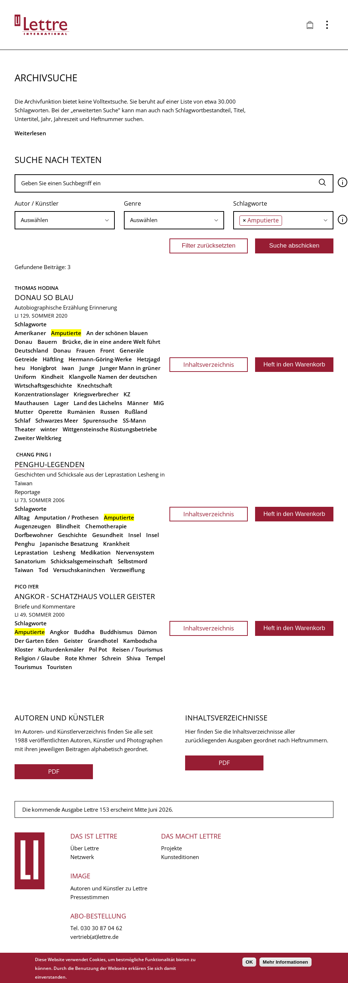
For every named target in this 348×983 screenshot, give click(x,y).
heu (20, 368)
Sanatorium (30, 561)
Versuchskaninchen (79, 570)
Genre (132, 203)
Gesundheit (107, 535)
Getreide (26, 359)
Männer (137, 403)
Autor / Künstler (37, 203)
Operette (50, 411)
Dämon (147, 632)
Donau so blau (44, 297)
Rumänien (81, 411)
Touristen (59, 667)
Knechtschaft (94, 385)
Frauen (85, 350)
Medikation (96, 552)
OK (249, 962)
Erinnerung (103, 307)
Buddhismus (116, 632)
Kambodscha (140, 640)
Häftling (53, 359)
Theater (25, 429)
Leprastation (31, 552)
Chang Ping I (33, 454)
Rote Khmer (81, 658)
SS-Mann (134, 420)
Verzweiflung (127, 570)
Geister (73, 640)
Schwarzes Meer (56, 420)
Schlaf (22, 420)
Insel (134, 535)
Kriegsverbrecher (96, 394)
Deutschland (31, 350)
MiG (158, 403)
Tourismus (28, 667)
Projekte (171, 848)
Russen (110, 411)
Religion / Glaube (37, 658)
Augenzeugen (33, 526)
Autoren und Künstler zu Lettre (108, 888)
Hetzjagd (148, 359)
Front (107, 350)
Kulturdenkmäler (61, 649)
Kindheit (52, 376)
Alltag (22, 517)
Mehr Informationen (285, 962)
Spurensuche (100, 420)
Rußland (136, 411)
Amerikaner (30, 333)
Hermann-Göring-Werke (100, 359)
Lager (61, 403)
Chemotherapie (106, 526)
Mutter (24, 411)
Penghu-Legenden (50, 464)
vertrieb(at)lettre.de (94, 936)
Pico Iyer (27, 586)
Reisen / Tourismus (137, 649)
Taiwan (24, 570)
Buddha (84, 632)
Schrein (111, 658)
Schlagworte (250, 203)
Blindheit (68, 526)
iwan (68, 368)
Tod (43, 570)
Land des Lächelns (98, 403)
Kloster (24, 649)
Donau (62, 350)
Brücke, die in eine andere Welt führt (111, 341)
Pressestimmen (89, 897)
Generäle (132, 350)
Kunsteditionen (180, 856)
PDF (53, 771)
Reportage (27, 492)
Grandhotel (103, 640)
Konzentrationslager (42, 394)
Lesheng (64, 552)
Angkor (59, 632)
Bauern (47, 341)
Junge (87, 368)
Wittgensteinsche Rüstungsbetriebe (110, 429)
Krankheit (116, 543)
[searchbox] (65, 220)
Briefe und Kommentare (45, 606)
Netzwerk (82, 856)
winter (49, 429)
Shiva (133, 658)
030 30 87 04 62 (101, 928)
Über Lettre (84, 848)
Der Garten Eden (37, 640)
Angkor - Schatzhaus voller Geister (85, 596)
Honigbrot (43, 368)
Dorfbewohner (34, 535)
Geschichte (72, 535)
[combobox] (65, 220)
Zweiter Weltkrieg (38, 438)
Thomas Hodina (36, 287)
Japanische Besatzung (69, 543)
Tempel (155, 658)
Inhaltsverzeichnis (208, 364)
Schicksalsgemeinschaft (82, 561)
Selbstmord (132, 561)
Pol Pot (98, 649)
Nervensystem (135, 552)
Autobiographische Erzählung (51, 307)
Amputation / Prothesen (67, 517)
